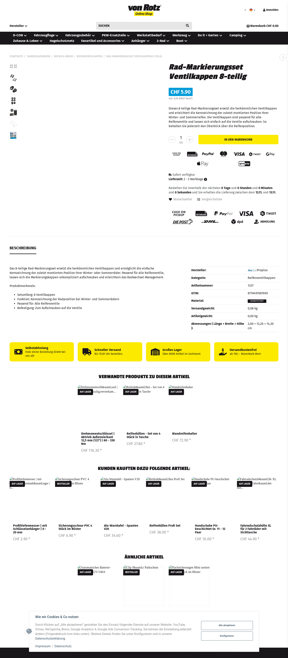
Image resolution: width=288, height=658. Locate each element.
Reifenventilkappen (261, 278)
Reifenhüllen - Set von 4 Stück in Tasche (143, 435)
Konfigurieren (227, 636)
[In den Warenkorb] (238, 139)
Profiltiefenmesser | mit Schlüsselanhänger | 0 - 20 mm (30, 529)
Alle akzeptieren (227, 625)
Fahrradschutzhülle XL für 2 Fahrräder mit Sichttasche (255, 529)
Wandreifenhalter (184, 434)
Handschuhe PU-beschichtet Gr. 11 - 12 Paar (210, 529)
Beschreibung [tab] (23, 248)
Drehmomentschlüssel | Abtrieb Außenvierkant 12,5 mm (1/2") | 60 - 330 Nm (98, 439)
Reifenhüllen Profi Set (164, 525)
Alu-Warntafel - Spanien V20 (121, 527)
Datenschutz (63, 646)
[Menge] (181, 138)
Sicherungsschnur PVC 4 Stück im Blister (75, 527)
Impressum (43, 646)
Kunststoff (257, 301)
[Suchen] (141, 25)
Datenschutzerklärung (50, 638)
